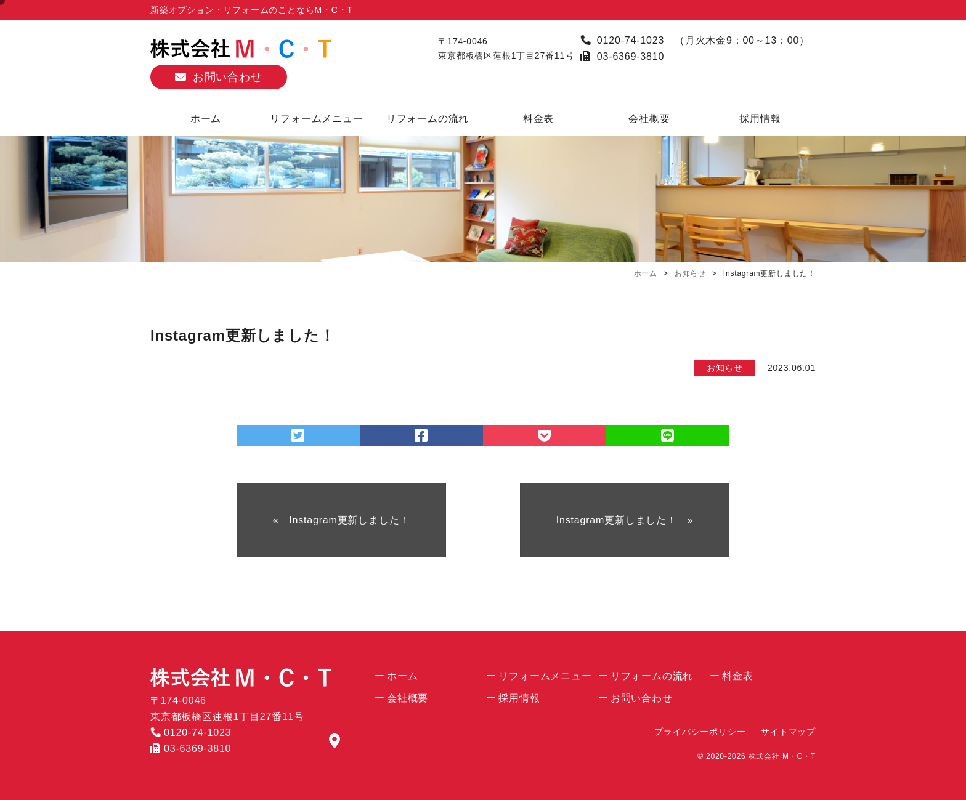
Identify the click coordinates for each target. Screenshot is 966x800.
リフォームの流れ (427, 118)
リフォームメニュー (316, 118)
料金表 (538, 118)
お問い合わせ (227, 77)
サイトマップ (788, 732)
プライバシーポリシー (699, 732)
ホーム (205, 118)
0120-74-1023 (190, 732)
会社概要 (649, 118)
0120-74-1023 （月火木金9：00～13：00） (695, 40)
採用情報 (760, 118)
